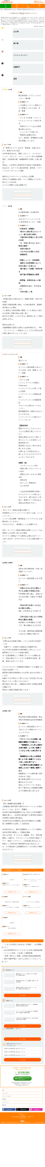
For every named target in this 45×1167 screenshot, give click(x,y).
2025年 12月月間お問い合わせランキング (15, 1094)
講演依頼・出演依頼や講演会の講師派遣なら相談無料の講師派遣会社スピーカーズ (19, 1161)
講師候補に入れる (22, 200)
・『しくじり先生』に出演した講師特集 (17, 992)
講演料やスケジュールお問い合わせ (23, 1117)
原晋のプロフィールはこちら (22, 889)
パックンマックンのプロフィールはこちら (22, 565)
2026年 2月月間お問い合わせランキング (14, 1087)
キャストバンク (5, 1141)
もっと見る (22, 1034)
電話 (6, 6)
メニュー (39, 6)
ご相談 (17, 6)
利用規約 (4, 1138)
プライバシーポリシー (7, 1135)
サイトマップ (5, 1132)
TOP (1, 9)
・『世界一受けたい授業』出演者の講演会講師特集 (21, 995)
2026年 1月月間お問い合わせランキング (14, 1091)
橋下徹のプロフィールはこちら (22, 349)
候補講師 (28, 6)
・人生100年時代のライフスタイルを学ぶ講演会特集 (22, 989)
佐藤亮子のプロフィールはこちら (22, 721)
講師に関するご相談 (22, 205)
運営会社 (4, 1144)
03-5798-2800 (24, 1111)
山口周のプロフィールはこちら (22, 193)
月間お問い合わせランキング (10, 9)
